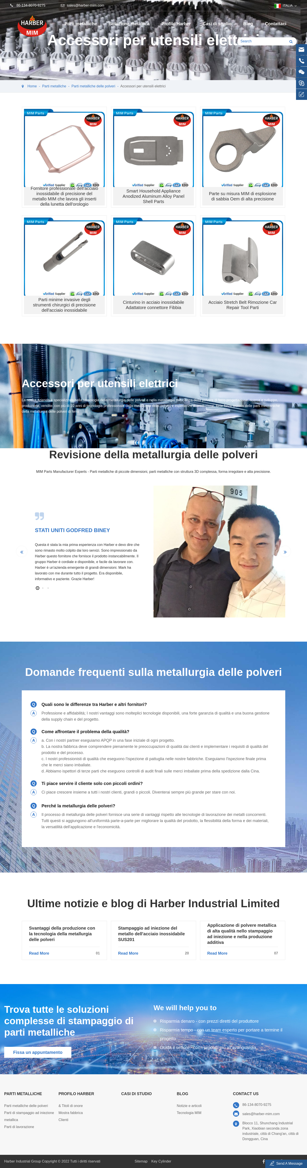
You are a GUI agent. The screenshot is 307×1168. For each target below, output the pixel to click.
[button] (37, 588)
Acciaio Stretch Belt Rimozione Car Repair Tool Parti (242, 305)
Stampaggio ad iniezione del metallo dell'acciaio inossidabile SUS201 (151, 934)
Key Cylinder (161, 1161)
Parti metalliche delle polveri (93, 86)
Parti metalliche (81, 26)
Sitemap (141, 1161)
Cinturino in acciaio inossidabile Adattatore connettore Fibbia (153, 305)
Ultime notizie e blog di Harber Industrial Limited (153, 903)
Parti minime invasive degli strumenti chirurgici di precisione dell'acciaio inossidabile (64, 305)
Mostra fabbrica (71, 1113)
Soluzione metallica (129, 26)
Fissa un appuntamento (37, 1052)
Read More (64, 953)
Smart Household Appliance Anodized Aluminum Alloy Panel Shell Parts (153, 196)
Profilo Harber (176, 26)
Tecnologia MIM (189, 1113)
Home (32, 86)
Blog (248, 26)
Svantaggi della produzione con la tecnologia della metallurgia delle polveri (62, 934)
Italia (288, 5)
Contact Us (246, 1094)
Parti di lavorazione (19, 1127)
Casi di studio (217, 26)
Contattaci (275, 26)
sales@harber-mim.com (85, 5)
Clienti (63, 1120)
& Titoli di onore (71, 1106)
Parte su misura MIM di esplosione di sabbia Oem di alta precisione (242, 196)
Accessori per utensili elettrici (143, 86)
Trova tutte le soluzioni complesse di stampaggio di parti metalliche (69, 1021)
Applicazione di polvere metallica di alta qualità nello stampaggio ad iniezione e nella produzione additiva (241, 934)
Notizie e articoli (189, 1106)
